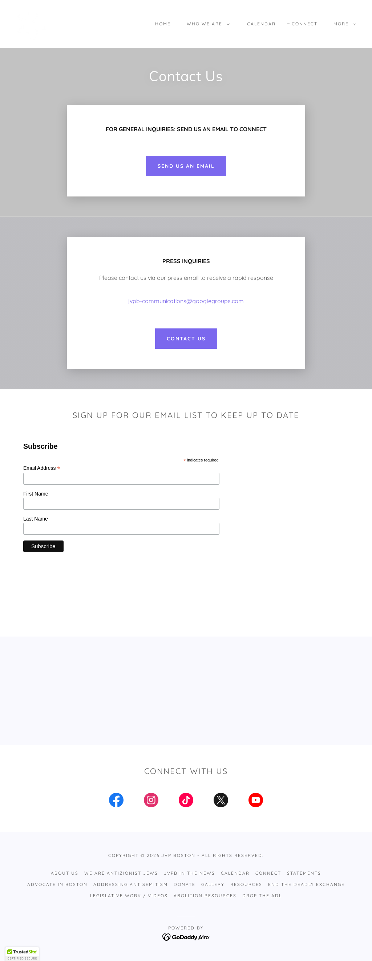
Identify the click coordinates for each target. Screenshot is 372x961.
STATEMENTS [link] (304, 873)
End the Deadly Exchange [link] (306, 884)
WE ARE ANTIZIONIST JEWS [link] (121, 873)
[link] (33, 23)
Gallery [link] (213, 884)
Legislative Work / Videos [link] (129, 895)
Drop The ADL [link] (262, 895)
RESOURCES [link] (246, 884)
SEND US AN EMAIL (186, 166)
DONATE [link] (184, 884)
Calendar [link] (261, 23)
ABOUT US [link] (64, 873)
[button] (206, 24)
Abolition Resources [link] (205, 895)
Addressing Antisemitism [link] (130, 884)
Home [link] (163, 23)
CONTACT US (186, 338)
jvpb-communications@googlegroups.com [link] (186, 301)
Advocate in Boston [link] (57, 884)
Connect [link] (305, 23)
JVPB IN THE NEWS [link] (189, 873)
